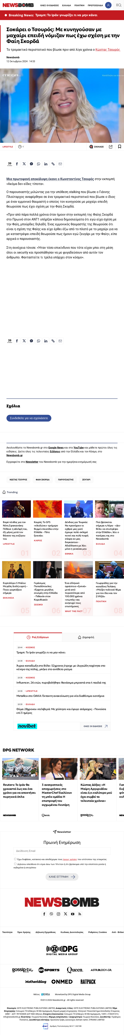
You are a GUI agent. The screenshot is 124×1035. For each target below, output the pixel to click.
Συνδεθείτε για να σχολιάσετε (29, 418)
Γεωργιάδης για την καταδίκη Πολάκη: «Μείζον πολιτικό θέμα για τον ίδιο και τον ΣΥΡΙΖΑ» (108, 589)
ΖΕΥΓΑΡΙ (86, 479)
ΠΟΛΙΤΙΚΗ (79, 5)
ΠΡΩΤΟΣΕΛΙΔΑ (95, 5)
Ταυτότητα (7, 932)
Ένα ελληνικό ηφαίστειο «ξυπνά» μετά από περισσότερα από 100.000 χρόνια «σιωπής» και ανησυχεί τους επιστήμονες (75, 594)
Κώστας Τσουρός (108, 50)
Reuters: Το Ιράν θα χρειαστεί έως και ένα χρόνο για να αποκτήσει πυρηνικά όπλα (19, 791)
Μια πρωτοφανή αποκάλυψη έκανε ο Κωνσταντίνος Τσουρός (50, 179)
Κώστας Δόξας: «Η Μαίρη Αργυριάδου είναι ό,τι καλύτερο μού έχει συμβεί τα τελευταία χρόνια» (96, 793)
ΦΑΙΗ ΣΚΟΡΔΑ (43, 479)
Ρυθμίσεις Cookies (97, 932)
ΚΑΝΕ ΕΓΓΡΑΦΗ (62, 877)
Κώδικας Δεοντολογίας (72, 932)
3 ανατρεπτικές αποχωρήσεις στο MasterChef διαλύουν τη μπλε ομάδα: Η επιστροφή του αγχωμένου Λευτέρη (57, 795)
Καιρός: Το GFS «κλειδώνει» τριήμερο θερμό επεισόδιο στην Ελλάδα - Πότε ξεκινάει (46, 529)
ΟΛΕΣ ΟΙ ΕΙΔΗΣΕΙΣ (49, 5)
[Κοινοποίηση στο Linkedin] (46, 164)
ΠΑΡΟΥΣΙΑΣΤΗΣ (65, 479)
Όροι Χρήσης (24, 932)
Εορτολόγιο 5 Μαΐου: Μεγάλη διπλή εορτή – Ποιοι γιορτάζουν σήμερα (15, 588)
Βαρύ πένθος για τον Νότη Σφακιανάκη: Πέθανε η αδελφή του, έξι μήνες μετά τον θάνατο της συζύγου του (15, 530)
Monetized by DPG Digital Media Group (73, 994)
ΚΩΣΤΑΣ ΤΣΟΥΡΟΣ (18, 479)
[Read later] (119, 146)
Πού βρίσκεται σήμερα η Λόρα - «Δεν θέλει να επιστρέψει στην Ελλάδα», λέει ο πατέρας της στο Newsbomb (108, 530)
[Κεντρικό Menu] (119, 5)
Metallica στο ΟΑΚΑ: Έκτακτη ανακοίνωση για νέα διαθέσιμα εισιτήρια (60, 696)
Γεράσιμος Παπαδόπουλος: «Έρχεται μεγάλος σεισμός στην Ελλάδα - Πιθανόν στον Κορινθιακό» (45, 591)
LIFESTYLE (8, 147)
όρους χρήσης (70, 859)
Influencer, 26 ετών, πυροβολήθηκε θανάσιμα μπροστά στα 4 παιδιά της (61, 682)
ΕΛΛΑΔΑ (66, 5)
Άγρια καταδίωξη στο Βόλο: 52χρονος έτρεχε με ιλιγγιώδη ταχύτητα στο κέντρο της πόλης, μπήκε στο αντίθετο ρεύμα (60, 667)
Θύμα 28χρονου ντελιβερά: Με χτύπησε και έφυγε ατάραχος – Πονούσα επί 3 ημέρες (61, 710)
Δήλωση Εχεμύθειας (46, 932)
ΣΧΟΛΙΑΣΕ (96, 147)
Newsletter (32, 461)
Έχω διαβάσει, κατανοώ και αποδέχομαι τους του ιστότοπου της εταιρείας (62, 859)
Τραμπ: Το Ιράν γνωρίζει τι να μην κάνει (66, 15)
